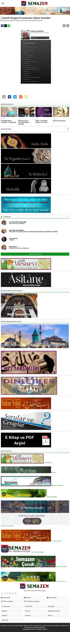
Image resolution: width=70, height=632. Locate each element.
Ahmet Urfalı (13, 238)
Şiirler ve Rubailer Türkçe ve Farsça (41, 121)
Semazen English (29, 496)
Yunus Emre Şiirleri (59, 121)
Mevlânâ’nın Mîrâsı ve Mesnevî (19, 248)
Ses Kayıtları (11, 20)
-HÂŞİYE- (12, 240)
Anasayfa (4, 20)
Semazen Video (33, 581)
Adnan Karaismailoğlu (16, 230)
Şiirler (17, 20)
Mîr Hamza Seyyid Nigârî (17, 223)
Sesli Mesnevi (26, 462)
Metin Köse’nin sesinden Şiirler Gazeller (23, 122)
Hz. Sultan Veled (31, 541)
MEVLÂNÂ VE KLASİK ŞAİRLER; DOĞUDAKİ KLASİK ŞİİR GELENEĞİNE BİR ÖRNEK (33, 231)
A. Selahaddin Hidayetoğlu (17, 222)
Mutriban (29, 472)
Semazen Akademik (32, 485)
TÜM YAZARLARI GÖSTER (35, 254)
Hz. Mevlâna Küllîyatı (22, 552)
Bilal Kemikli (13, 246)
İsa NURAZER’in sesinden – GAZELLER (8, 121)
